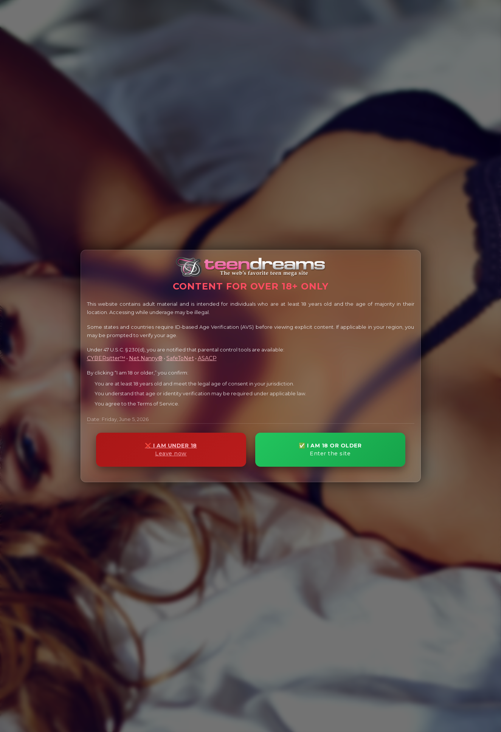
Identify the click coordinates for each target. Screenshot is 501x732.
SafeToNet (180, 358)
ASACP (207, 358)
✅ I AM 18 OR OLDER (330, 449)
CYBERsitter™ (106, 358)
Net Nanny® (146, 358)
